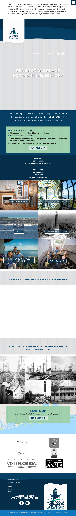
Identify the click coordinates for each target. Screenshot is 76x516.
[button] (73, 2)
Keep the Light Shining (57, 201)
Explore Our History (57, 231)
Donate (50, 53)
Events (19, 231)
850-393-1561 (37, 53)
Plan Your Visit (38, 148)
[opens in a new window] (58, 54)
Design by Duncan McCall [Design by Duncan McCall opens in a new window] (38, 514)
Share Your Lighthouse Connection (19, 260)
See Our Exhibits (19, 201)
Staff (10, 491)
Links (10, 489)
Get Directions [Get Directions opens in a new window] (38, 418)
